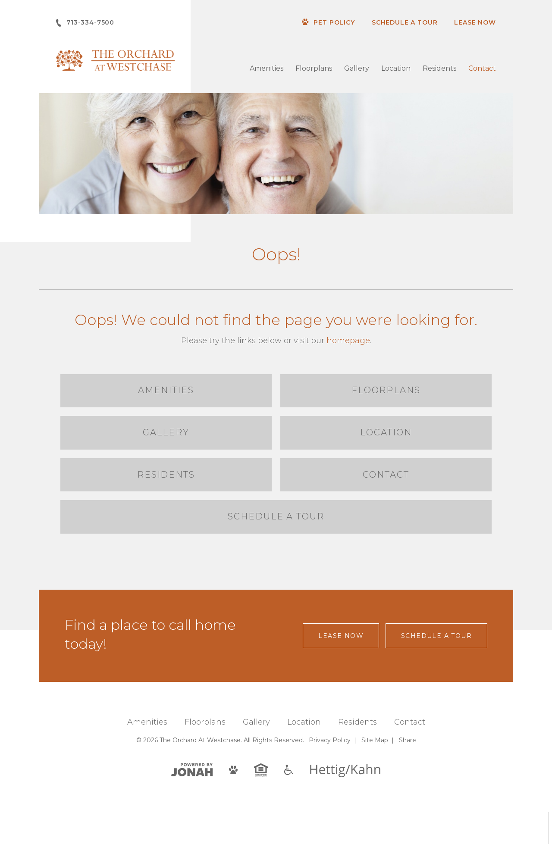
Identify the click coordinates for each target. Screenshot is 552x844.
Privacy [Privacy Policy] (330, 772)
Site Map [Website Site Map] (374, 772)
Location (396, 68)
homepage (348, 340)
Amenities (266, 68)
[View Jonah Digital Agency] (192, 801)
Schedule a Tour (405, 22)
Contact (482, 68)
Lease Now (475, 22)
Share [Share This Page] (407, 772)
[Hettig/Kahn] (345, 802)
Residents (439, 68)
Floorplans (313, 68)
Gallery (356, 68)
